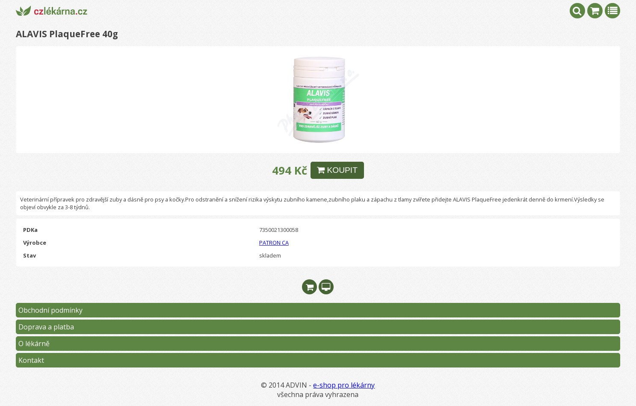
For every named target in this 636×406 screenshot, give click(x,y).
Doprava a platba (46, 327)
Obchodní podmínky (50, 310)
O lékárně (34, 343)
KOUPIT (337, 170)
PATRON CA (274, 242)
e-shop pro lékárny (344, 385)
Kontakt (31, 360)
